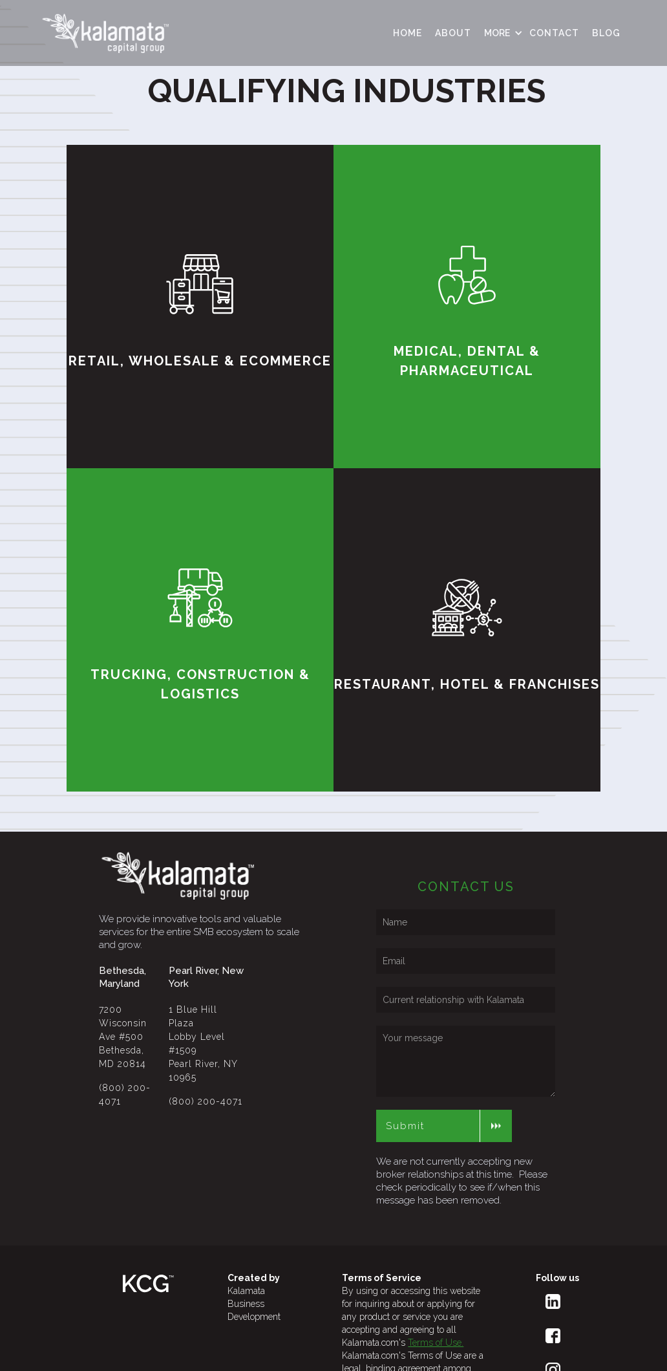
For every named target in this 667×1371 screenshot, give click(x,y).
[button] (500, 33)
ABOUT (453, 33)
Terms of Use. (435, 1342)
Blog (606, 33)
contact (554, 33)
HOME (407, 33)
